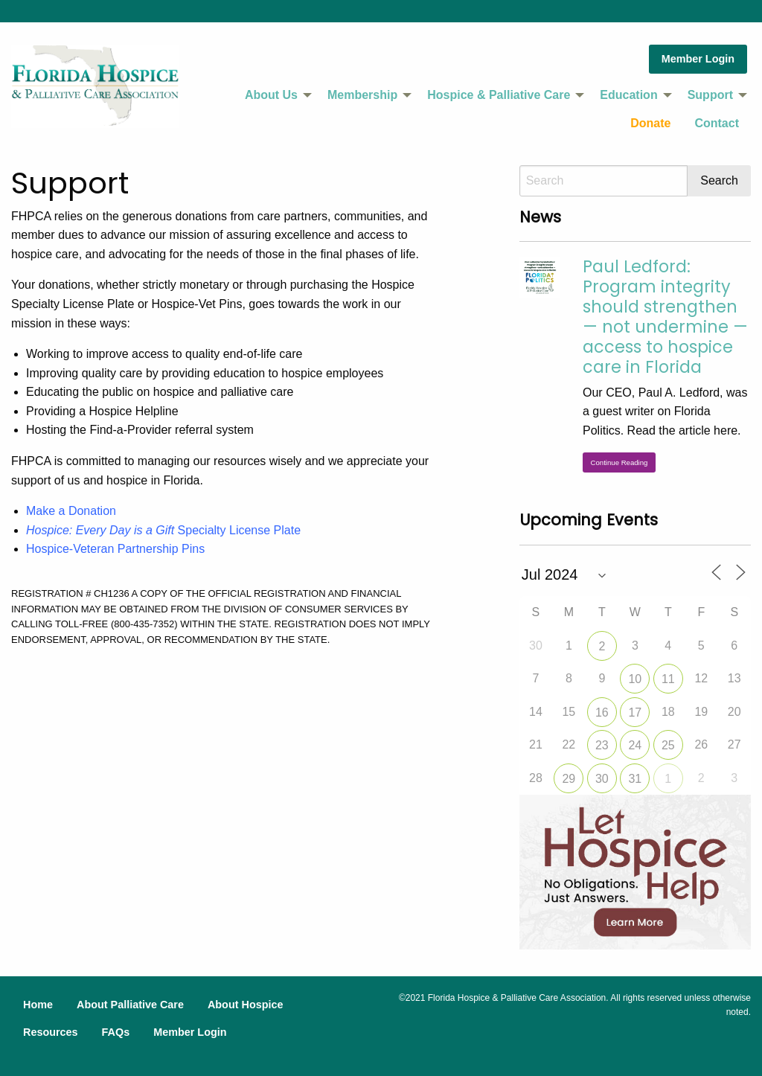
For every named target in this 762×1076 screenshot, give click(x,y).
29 (568, 778)
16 (602, 712)
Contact (716, 123)
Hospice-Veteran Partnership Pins (115, 548)
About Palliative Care (130, 1005)
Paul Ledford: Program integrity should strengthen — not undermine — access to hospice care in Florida (665, 316)
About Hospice (246, 1005)
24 (634, 745)
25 (668, 745)
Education (628, 95)
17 (634, 712)
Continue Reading (619, 462)
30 (602, 778)
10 (634, 679)
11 (668, 679)
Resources (50, 1032)
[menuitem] (274, 95)
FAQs (116, 1032)
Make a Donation (71, 511)
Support (710, 95)
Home (38, 1005)
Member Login (698, 59)
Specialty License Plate (163, 530)
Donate (650, 123)
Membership (362, 95)
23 (602, 745)
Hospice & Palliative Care (498, 95)
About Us (271, 95)
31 (634, 778)
